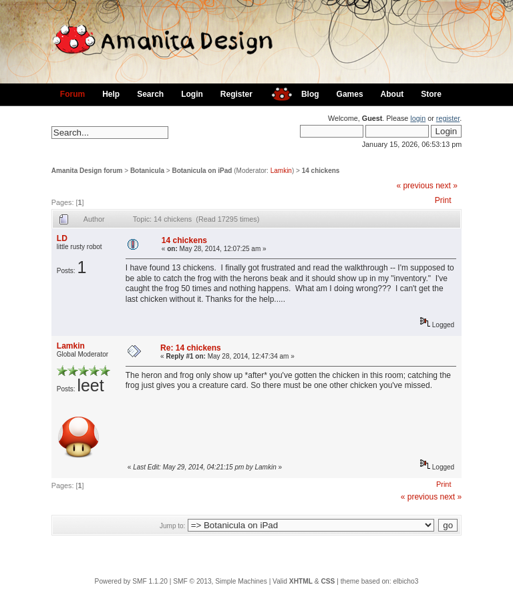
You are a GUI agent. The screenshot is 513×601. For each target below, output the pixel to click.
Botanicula (147, 170)
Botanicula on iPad (202, 170)
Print (443, 200)
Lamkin (281, 170)
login (417, 118)
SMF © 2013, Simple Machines (220, 581)
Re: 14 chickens (190, 348)
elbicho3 (405, 581)
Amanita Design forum (87, 170)
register (448, 118)
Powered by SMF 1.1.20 (131, 581)
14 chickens (321, 170)
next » (447, 185)
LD (62, 238)
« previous (414, 185)
